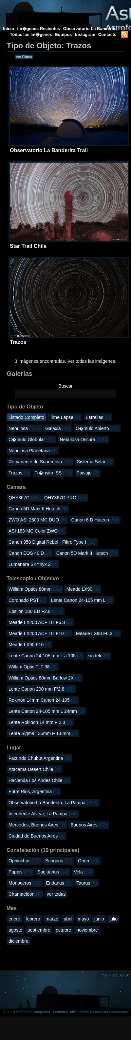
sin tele (98, 655)
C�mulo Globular (31, 439)
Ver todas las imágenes (91, 361)
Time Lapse (64, 417)
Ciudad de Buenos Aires (37, 836)
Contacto (107, 34)
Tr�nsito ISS (53, 472)
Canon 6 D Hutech (95, 519)
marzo (52, 918)
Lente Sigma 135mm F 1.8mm (43, 733)
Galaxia (57, 428)
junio (99, 918)
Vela (83, 871)
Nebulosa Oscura (83, 439)
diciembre (18, 941)
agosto (15, 930)
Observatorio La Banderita (90, 28)
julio (113, 918)
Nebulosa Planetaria (33, 450)
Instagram (86, 34)
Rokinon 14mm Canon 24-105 (43, 700)
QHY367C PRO (65, 497)
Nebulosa (24, 428)
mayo (83, 918)
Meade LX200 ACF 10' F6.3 (40, 622)
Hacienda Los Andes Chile (39, 780)
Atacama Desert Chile (34, 769)
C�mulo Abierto (97, 428)
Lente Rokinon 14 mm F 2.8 (40, 722)
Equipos (63, 34)
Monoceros (25, 883)
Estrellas (98, 417)
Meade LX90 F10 (29, 644)
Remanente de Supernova (40, 461)
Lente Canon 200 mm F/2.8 (41, 689)
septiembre (39, 930)
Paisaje (88, 472)
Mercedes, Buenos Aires (37, 824)
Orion (88, 860)
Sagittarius (52, 871)
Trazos (19, 472)
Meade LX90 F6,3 (97, 633)
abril (68, 918)
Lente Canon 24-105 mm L (81, 600)
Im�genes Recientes (38, 28)
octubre (63, 930)
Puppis (20, 871)
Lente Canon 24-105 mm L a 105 (46, 655)
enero (14, 918)
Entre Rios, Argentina (34, 791)
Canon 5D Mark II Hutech (38, 508)
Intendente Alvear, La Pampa (43, 813)
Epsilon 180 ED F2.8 (36, 611)
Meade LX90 (82, 589)
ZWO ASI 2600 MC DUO (37, 519)
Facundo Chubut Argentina (39, 758)
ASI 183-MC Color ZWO (37, 531)
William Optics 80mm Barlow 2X (45, 677)
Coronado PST (27, 600)
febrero (33, 918)
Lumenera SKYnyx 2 (33, 564)
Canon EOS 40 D (30, 553)
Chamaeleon (25, 894)
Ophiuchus (24, 860)
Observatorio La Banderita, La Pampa (53, 802)
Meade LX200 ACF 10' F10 (39, 633)
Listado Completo (26, 417)
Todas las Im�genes (31, 34)
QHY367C (24, 497)
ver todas (56, 894)
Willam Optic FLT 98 (33, 666)
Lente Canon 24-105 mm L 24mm (46, 711)
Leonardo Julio (65, 1012)
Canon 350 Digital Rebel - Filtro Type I (52, 542)
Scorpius (58, 860)
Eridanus (58, 883)
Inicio (8, 28)
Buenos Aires (88, 824)
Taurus (86, 883)
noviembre (87, 930)
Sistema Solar (94, 461)
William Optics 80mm (35, 589)
